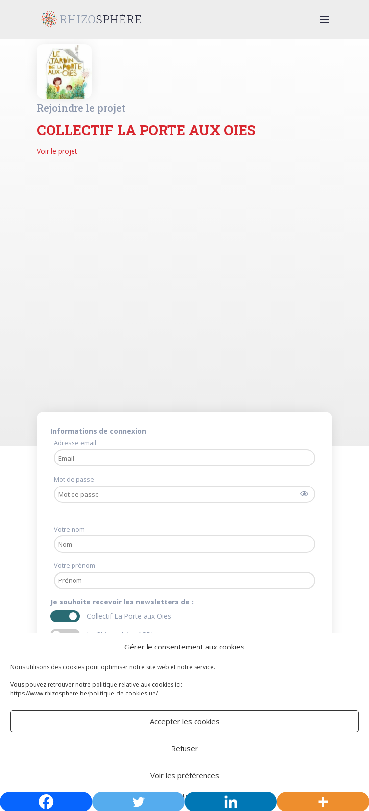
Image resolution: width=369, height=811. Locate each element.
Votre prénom (74, 565)
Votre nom (69, 529)
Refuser (184, 748)
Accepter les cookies (185, 721)
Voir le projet (57, 151)
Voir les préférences (184, 775)
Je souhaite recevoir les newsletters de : (123, 601)
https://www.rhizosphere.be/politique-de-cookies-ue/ (84, 693)
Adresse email (75, 443)
